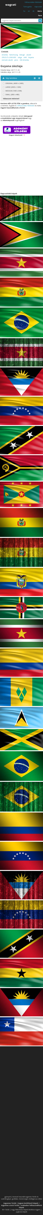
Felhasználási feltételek (33, 2)
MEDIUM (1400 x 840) (13, 91)
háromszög (13, 55)
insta (40, 11)
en (29, 11)
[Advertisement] (21, 168)
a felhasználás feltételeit (25, 106)
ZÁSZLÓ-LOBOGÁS (9, 57)
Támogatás (27, 7)
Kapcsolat (38, 7)
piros (16, 60)
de (33, 11)
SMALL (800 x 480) (12, 94)
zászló (28, 55)
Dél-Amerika (24, 60)
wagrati (10, 4)
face (40, 15)
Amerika (5, 55)
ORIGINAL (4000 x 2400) (14, 83)
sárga (20, 57)
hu (24, 11)
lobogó (22, 55)
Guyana (31, 57)
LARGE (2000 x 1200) (13, 87)
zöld (25, 57)
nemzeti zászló (7, 60)
